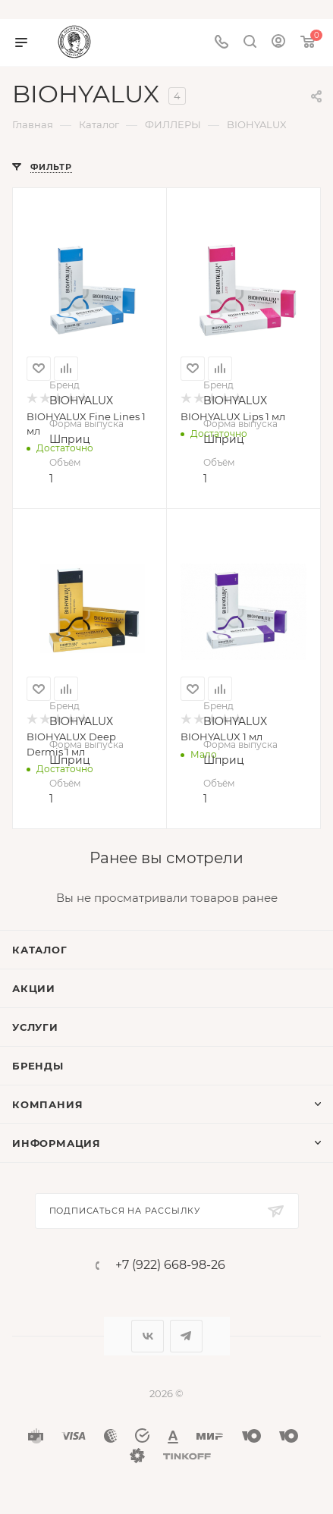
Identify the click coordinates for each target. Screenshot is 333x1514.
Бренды (38, 1066)
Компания (47, 1104)
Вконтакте (147, 1336)
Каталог (40, 950)
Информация (56, 1143)
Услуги (35, 1027)
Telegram (186, 1336)
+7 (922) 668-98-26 (170, 1265)
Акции (33, 988)
